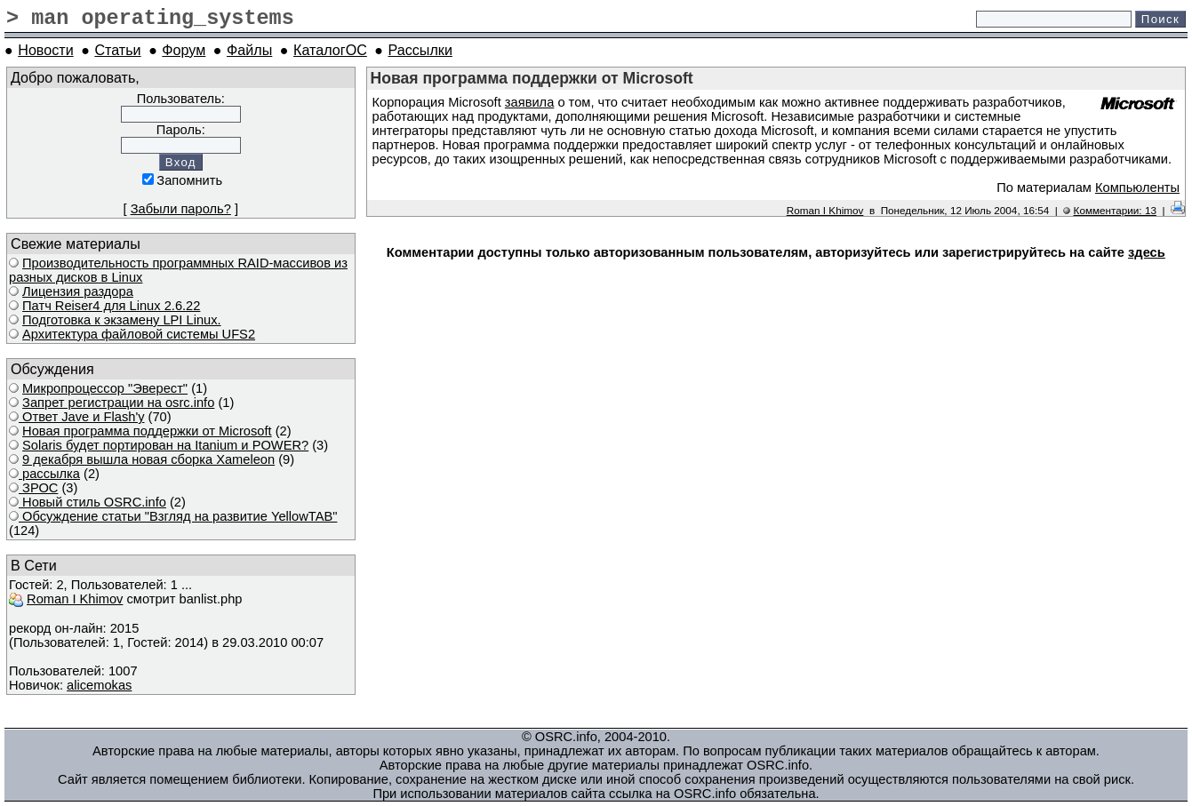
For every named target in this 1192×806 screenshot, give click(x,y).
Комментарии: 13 (1115, 210)
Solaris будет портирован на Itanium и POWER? (165, 445)
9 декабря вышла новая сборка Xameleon (148, 459)
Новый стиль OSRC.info (92, 502)
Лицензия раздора (77, 291)
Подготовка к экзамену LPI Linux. (121, 320)
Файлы (249, 50)
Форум (183, 50)
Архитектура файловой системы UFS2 (138, 334)
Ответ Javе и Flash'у (82, 417)
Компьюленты (1137, 187)
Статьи (117, 50)
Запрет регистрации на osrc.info (118, 402)
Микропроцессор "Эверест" (105, 388)
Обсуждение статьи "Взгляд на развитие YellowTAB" (178, 516)
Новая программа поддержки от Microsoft (147, 431)
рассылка (49, 474)
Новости (45, 50)
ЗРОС (38, 488)
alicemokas (99, 685)
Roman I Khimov (75, 599)
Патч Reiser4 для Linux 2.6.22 (111, 306)
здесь (1146, 252)
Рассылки (420, 50)
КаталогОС (330, 50)
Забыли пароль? (181, 209)
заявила (529, 102)
